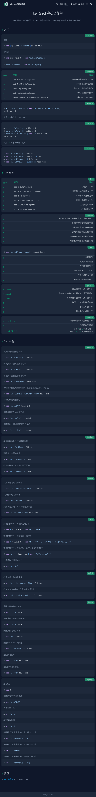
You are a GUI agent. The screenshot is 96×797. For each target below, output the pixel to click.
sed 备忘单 (9, 779)
